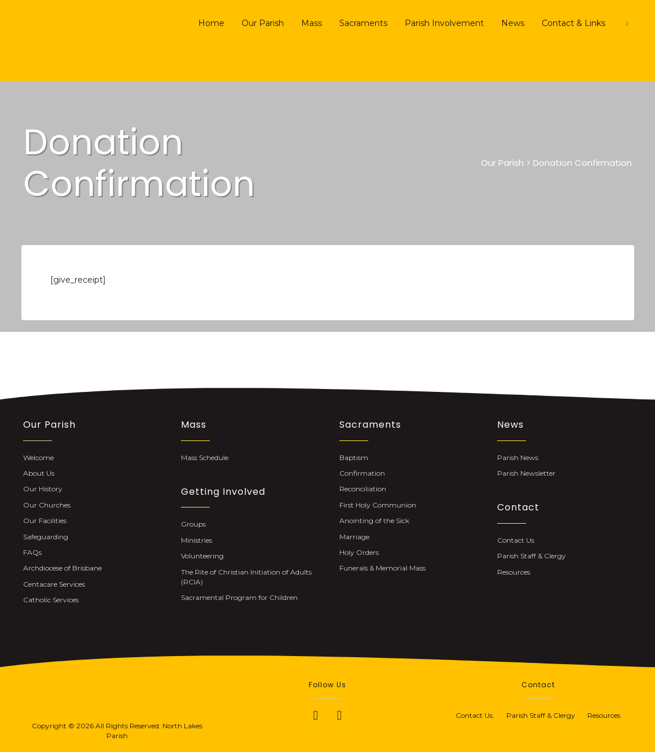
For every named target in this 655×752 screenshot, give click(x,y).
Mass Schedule (204, 457)
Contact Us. (481, 715)
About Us (38, 473)
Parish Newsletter (526, 473)
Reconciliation (362, 488)
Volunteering (202, 555)
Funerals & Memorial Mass (382, 568)
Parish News (517, 457)
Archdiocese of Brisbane (62, 568)
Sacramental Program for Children (239, 597)
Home (211, 23)
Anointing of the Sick (374, 520)
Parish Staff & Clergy (531, 555)
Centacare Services (54, 584)
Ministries (196, 540)
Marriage (354, 536)
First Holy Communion (377, 505)
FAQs (32, 552)
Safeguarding (45, 536)
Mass (311, 23)
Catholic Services (51, 599)
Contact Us (515, 540)
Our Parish (263, 23)
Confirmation (362, 473)
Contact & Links (573, 23)
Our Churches (47, 505)
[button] (315, 715)
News (512, 23)
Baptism (353, 457)
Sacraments (363, 23)
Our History (42, 488)
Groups (193, 524)
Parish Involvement (444, 23)
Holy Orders (359, 552)
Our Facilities (44, 520)
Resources (513, 572)
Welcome (38, 457)
